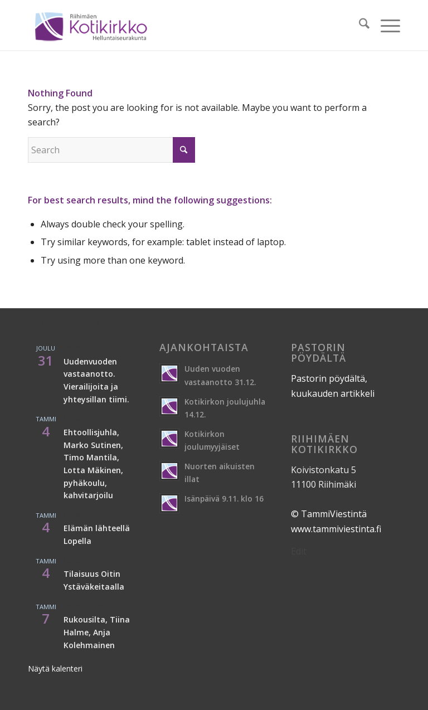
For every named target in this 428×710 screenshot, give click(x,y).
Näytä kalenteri (55, 668)
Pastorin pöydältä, (329, 378)
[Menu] (384, 25)
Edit (299, 551)
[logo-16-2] (90, 25)
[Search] (358, 25)
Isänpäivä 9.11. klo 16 (224, 498)
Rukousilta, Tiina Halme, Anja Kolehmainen (97, 632)
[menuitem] (358, 25)
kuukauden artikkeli (332, 393)
